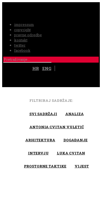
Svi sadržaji (43, 113)
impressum (24, 24)
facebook (22, 50)
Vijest (82, 166)
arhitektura (40, 139)
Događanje (75, 139)
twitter (20, 45)
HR (35, 68)
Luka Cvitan (71, 153)
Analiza (74, 113)
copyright (22, 29)
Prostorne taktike (45, 166)
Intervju (38, 153)
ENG (46, 68)
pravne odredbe (28, 34)
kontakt (20, 40)
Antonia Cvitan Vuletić (56, 126)
